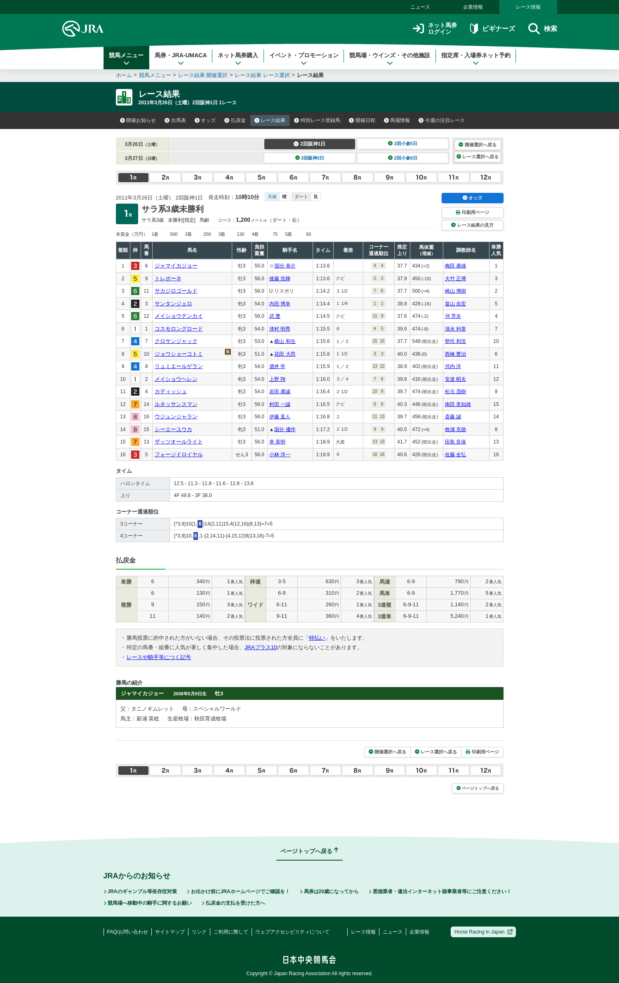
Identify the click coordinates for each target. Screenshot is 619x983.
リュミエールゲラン (179, 366)
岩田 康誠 (279, 391)
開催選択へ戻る (477, 144)
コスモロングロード (179, 329)
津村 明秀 (279, 329)
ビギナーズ (492, 28)
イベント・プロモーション (304, 59)
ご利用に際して (231, 932)
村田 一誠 (279, 404)
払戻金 (235, 120)
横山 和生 (284, 341)
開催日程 (362, 120)
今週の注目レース (442, 120)
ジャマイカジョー (176, 266)
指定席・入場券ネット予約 (476, 59)
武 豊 (274, 316)
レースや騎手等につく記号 (159, 657)
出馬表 (175, 120)
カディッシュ (171, 391)
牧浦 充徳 (455, 429)
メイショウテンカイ (179, 316)
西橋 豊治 (455, 354)
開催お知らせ (138, 120)
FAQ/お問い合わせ (127, 932)
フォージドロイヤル (179, 454)
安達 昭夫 (455, 379)
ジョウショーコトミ (179, 354)
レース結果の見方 (472, 225)
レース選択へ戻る (478, 156)
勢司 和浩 (455, 341)
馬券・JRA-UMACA (181, 59)
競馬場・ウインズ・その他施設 (389, 59)
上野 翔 (277, 379)
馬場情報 (397, 120)
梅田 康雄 (455, 266)
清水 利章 (455, 329)
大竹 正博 (455, 279)
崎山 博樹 (455, 291)
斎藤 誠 (453, 417)
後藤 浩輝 (279, 279)
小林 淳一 (279, 454)
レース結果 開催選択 (203, 75)
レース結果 (270, 120)
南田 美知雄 (458, 404)
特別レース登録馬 (317, 120)
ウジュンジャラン (176, 416)
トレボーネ (168, 278)
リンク (199, 932)
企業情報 (473, 7)
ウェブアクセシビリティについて (292, 932)
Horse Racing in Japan (483, 932)
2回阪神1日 (309, 144)
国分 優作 (284, 429)
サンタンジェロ (173, 303)
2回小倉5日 (402, 143)
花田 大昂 (284, 354)
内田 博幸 (279, 304)
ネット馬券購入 (238, 59)
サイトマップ (170, 932)
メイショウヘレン (176, 379)
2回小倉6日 (402, 157)
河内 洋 (453, 366)
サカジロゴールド (176, 291)
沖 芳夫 (453, 316)
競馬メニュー (126, 59)
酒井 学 (277, 366)
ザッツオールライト (179, 442)
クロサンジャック (176, 341)
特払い (317, 638)
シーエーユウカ (173, 429)
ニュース (420, 7)
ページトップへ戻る (478, 788)
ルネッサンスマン (176, 404)
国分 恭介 (285, 266)
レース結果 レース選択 (262, 75)
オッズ (205, 120)
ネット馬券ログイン (435, 28)
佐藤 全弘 (455, 454)
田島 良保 (455, 442)
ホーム (124, 75)
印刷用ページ (472, 212)
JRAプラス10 (261, 647)
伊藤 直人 (279, 417)
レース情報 (528, 7)
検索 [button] (542, 28)
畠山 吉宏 (455, 304)
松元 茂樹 (455, 391)
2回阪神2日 (310, 157)
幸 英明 (277, 442)
